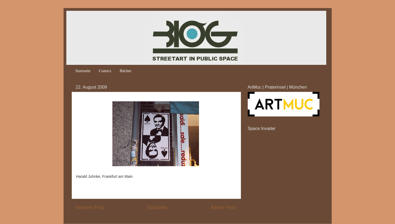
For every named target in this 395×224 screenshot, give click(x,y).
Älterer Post (222, 207)
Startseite (82, 71)
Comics (105, 71)
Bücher (125, 71)
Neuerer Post (90, 207)
